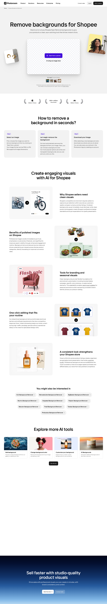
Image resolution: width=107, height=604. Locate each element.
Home (5, 8)
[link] (25, 395)
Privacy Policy (65, 86)
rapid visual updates (88, 285)
